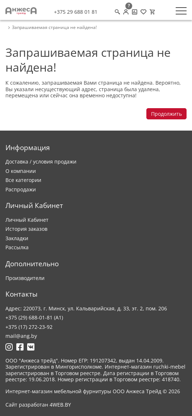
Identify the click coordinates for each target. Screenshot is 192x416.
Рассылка (17, 247)
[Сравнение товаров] (134, 11)
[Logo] (21, 10)
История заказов (26, 228)
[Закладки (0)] (143, 11)
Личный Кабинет (27, 219)
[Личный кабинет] (126, 11)
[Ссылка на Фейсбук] (20, 347)
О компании (20, 170)
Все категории (23, 180)
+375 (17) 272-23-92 (29, 326)
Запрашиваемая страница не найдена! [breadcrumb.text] (54, 27)
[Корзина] (152, 11)
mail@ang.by (21, 335)
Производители (25, 278)
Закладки (16, 238)
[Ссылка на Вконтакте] (30, 347)
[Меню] (181, 10)
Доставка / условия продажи (40, 161)
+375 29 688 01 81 (75, 11)
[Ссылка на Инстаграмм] (9, 347)
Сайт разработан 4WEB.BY (38, 405)
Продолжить (166, 113)
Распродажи (20, 189)
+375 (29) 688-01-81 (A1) (34, 317)
